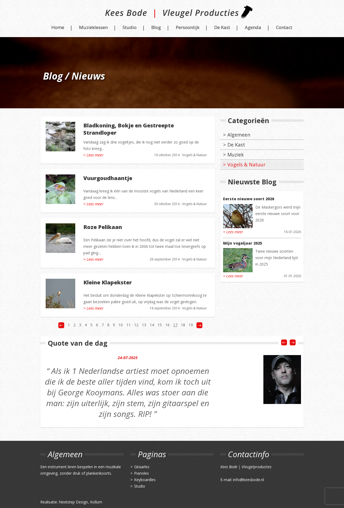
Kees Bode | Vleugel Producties (172, 14)
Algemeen (238, 134)
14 (152, 324)
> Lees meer (93, 155)
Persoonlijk (187, 27)
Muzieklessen (93, 27)
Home (57, 27)
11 (128, 324)
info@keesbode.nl (248, 479)
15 (159, 324)
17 (175, 324)
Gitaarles (141, 466)
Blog (156, 27)
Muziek (235, 154)
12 (136, 324)
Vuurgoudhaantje (107, 178)
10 (121, 324)
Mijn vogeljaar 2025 (242, 243)
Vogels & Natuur (194, 155)
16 (167, 324)
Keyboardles (145, 479)
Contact (284, 27)
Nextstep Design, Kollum (80, 502)
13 (144, 324)
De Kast (222, 27)
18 (183, 324)
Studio (130, 27)
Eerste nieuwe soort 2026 (248, 198)
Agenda (253, 27)
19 (191, 324)
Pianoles (141, 473)
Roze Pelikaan (102, 227)
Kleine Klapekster (107, 282)
